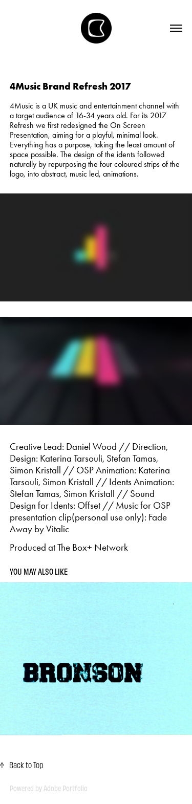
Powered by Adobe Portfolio (49, 788)
